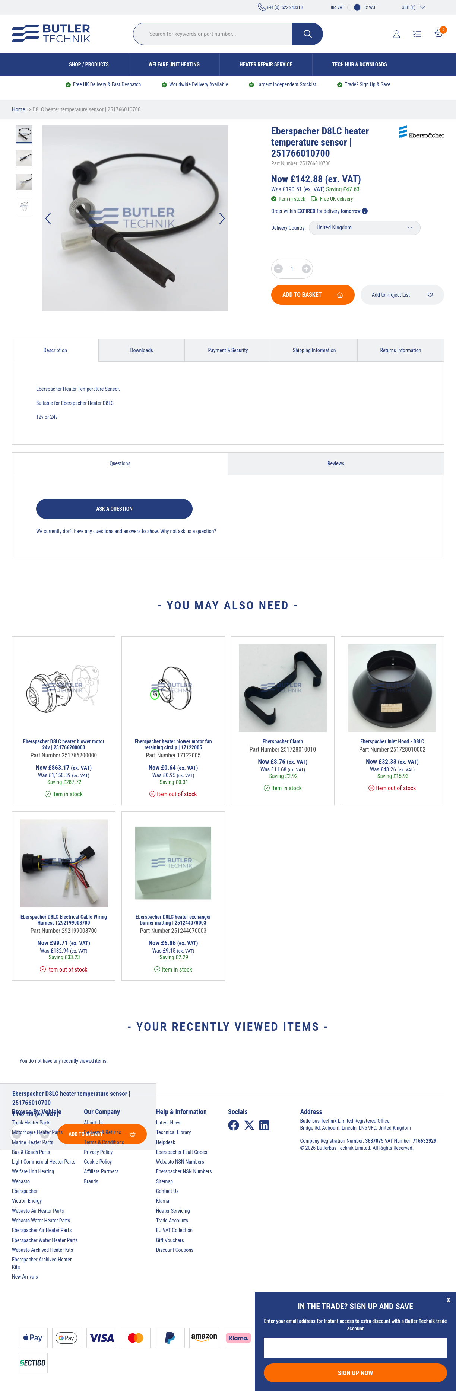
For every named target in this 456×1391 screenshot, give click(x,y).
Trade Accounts (172, 1220)
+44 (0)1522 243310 (280, 7)
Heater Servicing (173, 1211)
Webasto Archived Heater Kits (42, 1250)
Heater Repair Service (266, 64)
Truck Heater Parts (31, 1123)
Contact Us (167, 1191)
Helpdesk (165, 1142)
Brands (91, 1181)
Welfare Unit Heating (174, 64)
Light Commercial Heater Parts (43, 1162)
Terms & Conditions (104, 1142)
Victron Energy (27, 1201)
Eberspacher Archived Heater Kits (42, 1263)
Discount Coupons (175, 1250)
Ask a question (114, 509)
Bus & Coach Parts (31, 1152)
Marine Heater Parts (32, 1142)
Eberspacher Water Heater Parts (45, 1240)
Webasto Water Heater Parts (41, 1220)
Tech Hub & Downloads (359, 64)
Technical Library (173, 1132)
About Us (93, 1123)
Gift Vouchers (170, 1240)
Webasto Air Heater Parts (38, 1211)
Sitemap (164, 1181)
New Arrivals (25, 1277)
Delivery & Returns (102, 1132)
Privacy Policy (98, 1152)
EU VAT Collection (174, 1230)
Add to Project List (402, 295)
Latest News (169, 1123)
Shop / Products (89, 64)
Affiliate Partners (101, 1171)
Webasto (21, 1181)
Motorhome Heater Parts (37, 1132)
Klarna (162, 1201)
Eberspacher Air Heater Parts (42, 1230)
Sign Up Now (355, 1372)
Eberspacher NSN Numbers (184, 1171)
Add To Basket (312, 294)
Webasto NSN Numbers (180, 1162)
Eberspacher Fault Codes (181, 1152)
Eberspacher (25, 1191)
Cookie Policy (98, 1162)
